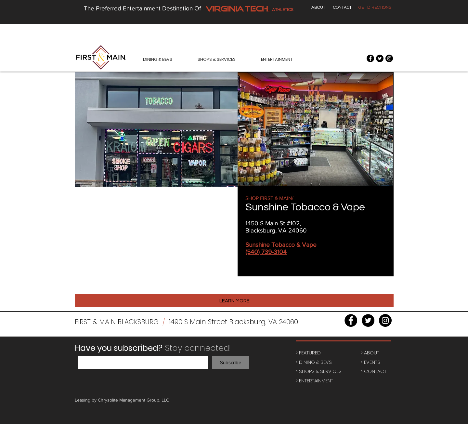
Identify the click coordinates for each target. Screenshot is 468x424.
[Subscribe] (230, 362)
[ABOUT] (318, 7)
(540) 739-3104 (266, 251)
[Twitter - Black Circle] (380, 58)
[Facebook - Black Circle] (370, 58)
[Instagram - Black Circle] (389, 58)
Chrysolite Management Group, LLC (133, 400)
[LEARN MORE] (234, 300)
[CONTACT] (342, 7)
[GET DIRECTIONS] (375, 7)
